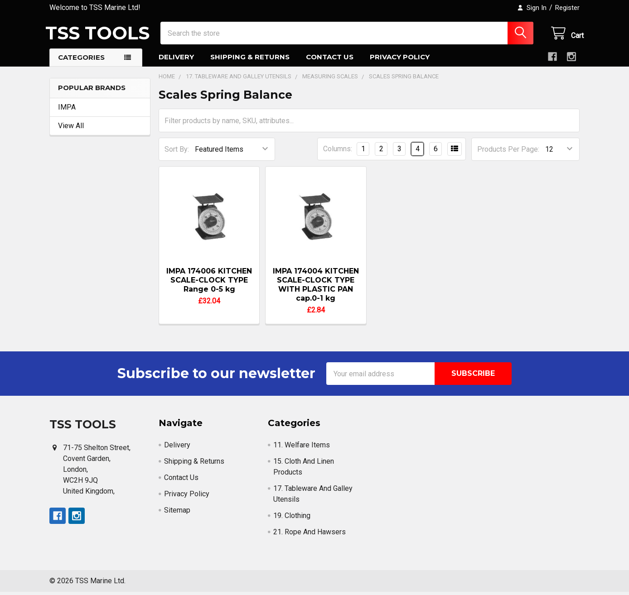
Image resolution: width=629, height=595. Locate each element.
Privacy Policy (400, 60)
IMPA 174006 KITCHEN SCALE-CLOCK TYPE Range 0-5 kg (209, 283)
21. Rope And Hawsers (309, 535)
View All (71, 129)
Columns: (337, 152)
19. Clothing (291, 518)
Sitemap (177, 513)
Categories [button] (81, 60)
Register (567, 8)
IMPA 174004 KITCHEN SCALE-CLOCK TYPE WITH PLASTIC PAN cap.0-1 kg (316, 288)
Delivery (176, 60)
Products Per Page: (508, 152)
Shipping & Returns (250, 60)
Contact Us (329, 60)
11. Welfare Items (301, 448)
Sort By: (177, 152)
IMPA (67, 110)
